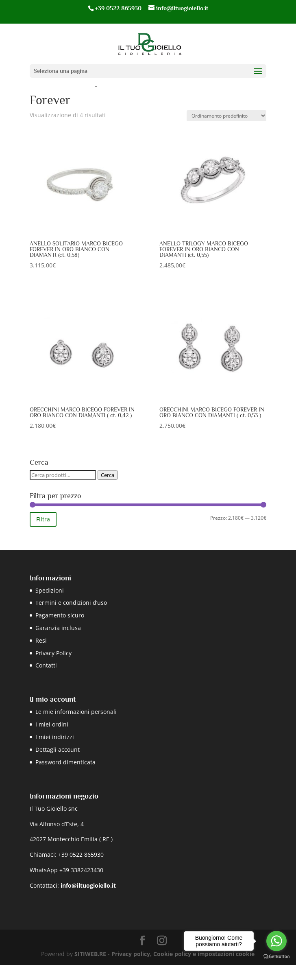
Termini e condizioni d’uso (71, 602)
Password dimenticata (65, 762)
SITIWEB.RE (90, 954)
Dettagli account (57, 749)
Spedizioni (49, 590)
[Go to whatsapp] (276, 941)
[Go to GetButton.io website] (276, 956)
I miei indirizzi (54, 737)
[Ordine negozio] (226, 115)
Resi (41, 640)
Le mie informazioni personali (76, 712)
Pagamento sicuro (59, 615)
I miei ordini (51, 724)
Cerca (107, 475)
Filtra (43, 519)
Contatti (46, 665)
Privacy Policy (53, 653)
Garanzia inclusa (58, 628)
